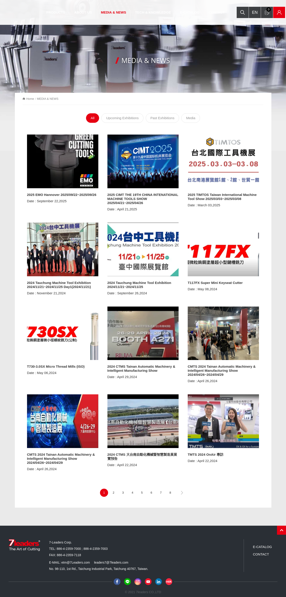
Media (190, 119)
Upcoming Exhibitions (122, 119)
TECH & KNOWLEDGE (158, 12)
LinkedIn (158, 579)
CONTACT (222, 12)
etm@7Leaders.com (75, 560)
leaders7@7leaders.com (111, 560)
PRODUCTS (60, 12)
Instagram (137, 579)
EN (270, 7)
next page (182, 490)
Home (33, 98)
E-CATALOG (195, 12)
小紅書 (169, 579)
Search (256, 7)
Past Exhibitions (162, 119)
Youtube (148, 579)
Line (127, 579)
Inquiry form (259, 15)
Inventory (270, 17)
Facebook (117, 579)
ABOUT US (88, 12)
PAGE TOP (281, 527)
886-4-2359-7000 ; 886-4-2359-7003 (82, 546)
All (93, 119)
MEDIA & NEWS (118, 12)
